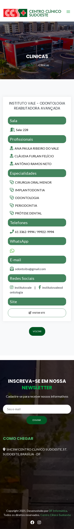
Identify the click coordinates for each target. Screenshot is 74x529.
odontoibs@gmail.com (30, 269)
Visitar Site (37, 312)
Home (29, 65)
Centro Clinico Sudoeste (55, 515)
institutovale (21, 287)
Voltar (37, 331)
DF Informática (58, 510)
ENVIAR (37, 420)
